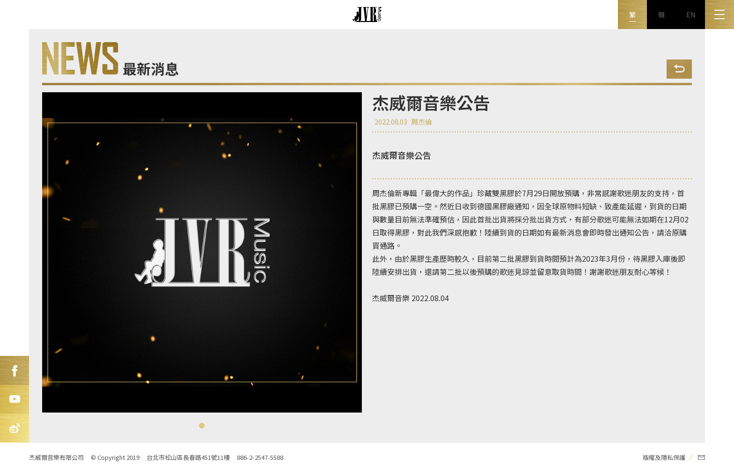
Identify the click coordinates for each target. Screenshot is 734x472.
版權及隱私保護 (664, 457)
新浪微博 (14, 428)
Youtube (14, 399)
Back (679, 69)
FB (14, 370)
